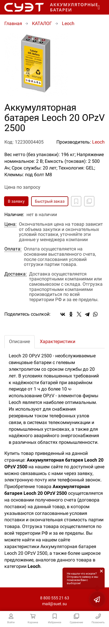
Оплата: (13, 249)
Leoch (98, 142)
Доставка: (15, 274)
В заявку (16, 201)
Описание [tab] (19, 341)
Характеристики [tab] (57, 341)
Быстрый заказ (50, 201)
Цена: (10, 224)
